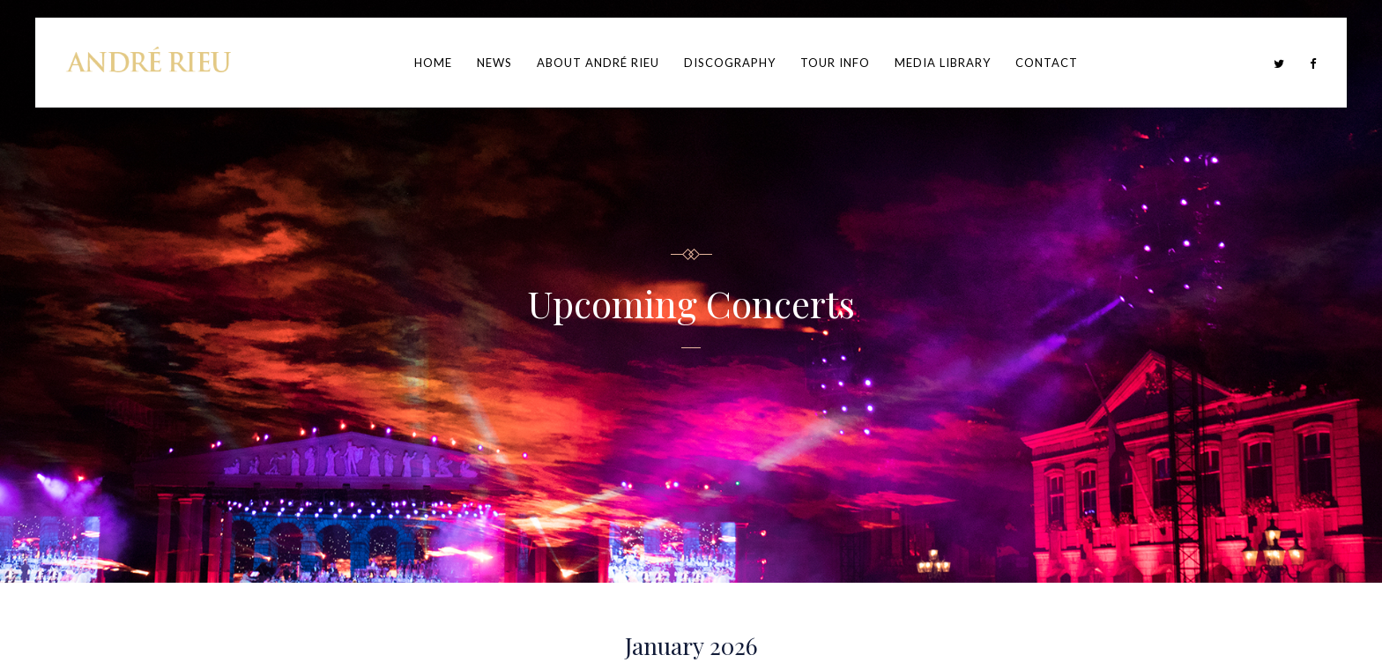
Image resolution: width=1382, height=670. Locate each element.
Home (433, 63)
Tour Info (835, 63)
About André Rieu (598, 63)
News (494, 63)
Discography (730, 63)
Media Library (943, 63)
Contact (1046, 63)
